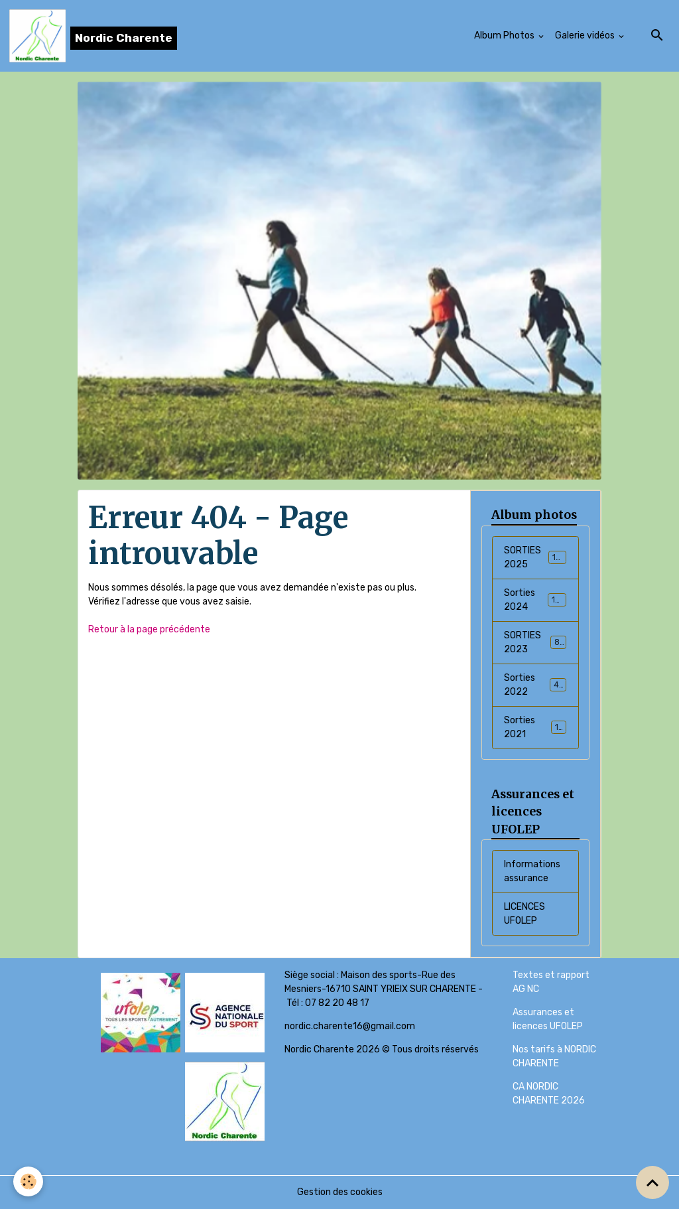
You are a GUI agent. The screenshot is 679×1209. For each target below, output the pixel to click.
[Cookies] (28, 1181)
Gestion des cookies (340, 1192)
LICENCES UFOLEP (524, 913)
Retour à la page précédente (149, 629)
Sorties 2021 (535, 727)
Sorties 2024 (535, 599)
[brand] (93, 35)
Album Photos (505, 35)
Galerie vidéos (586, 35)
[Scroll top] (652, 1182)
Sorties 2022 (535, 684)
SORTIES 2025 (535, 557)
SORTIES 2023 (535, 642)
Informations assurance (532, 871)
